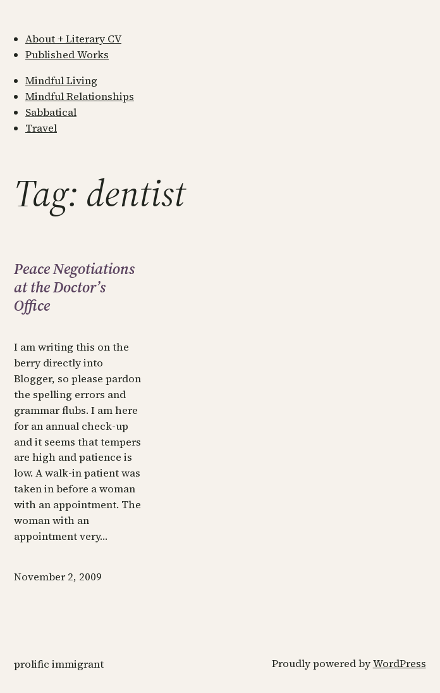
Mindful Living (61, 80)
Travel (41, 128)
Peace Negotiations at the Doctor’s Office (74, 287)
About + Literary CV (73, 39)
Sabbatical (50, 112)
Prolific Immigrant (59, 664)
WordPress (399, 663)
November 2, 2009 (58, 577)
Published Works (67, 54)
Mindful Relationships (79, 96)
